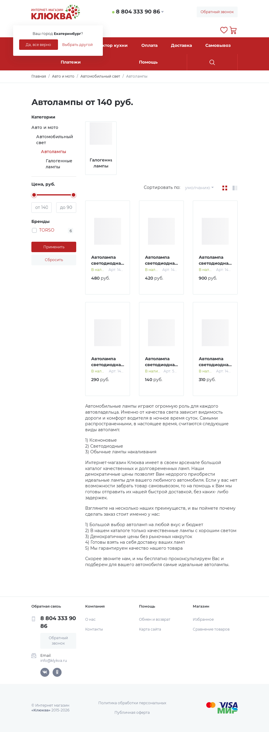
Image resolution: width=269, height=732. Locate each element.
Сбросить (54, 260)
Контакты (94, 629)
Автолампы (53, 151)
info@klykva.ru (53, 660)
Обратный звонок (217, 12)
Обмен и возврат (154, 619)
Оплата (149, 45)
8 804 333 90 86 (138, 11)
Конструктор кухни (105, 45)
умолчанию (197, 187)
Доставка (181, 45)
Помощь (148, 62)
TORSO (46, 230)
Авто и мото (44, 127)
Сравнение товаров (211, 629)
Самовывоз (218, 45)
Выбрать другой (77, 44)
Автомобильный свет (54, 139)
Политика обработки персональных (132, 703)
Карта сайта (150, 629)
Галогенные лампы (59, 163)
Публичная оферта (132, 712)
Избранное (203, 619)
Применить (54, 247)
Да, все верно (38, 44)
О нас (90, 619)
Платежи (71, 62)
